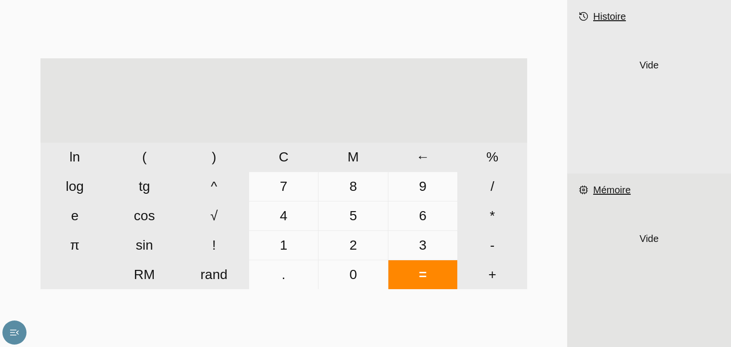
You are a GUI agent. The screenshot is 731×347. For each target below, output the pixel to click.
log (75, 186)
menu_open (14, 332)
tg (144, 186)
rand (213, 274)
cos (144, 215)
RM (144, 274)
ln (74, 156)
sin (144, 245)
